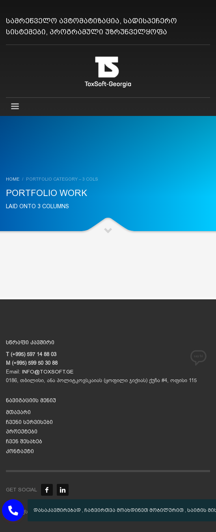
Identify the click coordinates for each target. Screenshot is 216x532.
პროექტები (21, 432)
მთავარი (18, 412)
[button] (13, 510)
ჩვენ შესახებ (24, 441)
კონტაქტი (20, 451)
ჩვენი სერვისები (29, 422)
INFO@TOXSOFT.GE (47, 372)
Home (12, 179)
